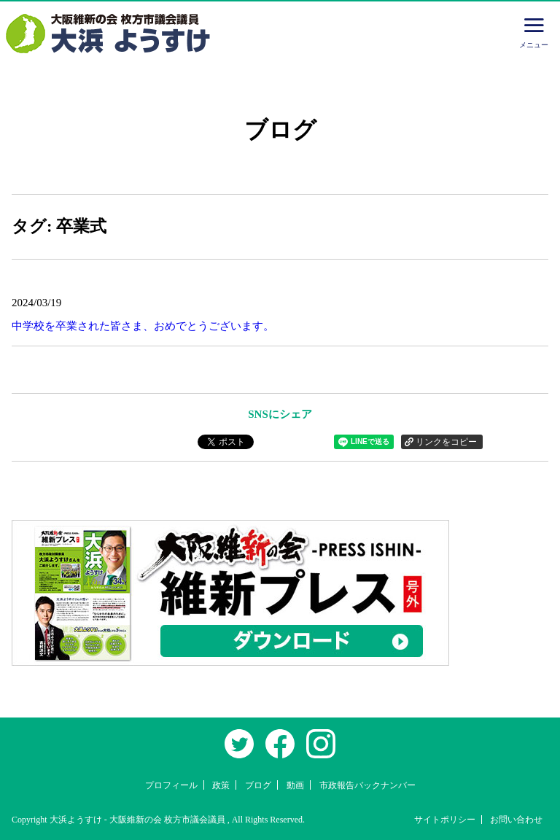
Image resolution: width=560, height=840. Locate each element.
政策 (221, 785)
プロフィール (171, 785)
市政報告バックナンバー (367, 785)
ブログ (258, 785)
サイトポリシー (444, 819)
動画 (295, 785)
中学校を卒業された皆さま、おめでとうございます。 (143, 326)
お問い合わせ (516, 819)
